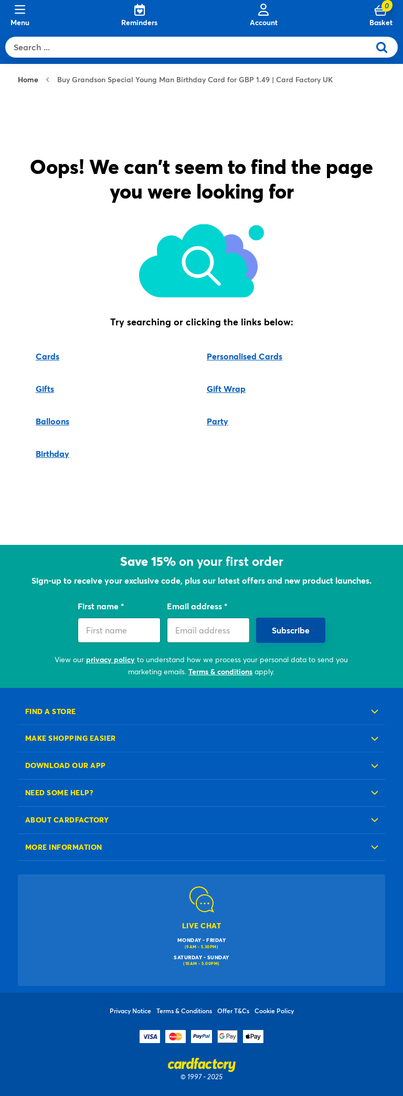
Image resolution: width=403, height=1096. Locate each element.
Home (28, 79)
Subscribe (291, 629)
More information (63, 847)
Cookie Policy (274, 1010)
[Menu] (19, 16)
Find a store (50, 711)
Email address (195, 605)
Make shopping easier (70, 738)
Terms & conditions (220, 671)
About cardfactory (67, 820)
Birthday (52, 453)
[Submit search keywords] (386, 47)
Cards (47, 355)
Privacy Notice (130, 1010)
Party (217, 420)
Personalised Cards (244, 355)
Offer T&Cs (233, 1010)
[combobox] (190, 47)
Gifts (45, 388)
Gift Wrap (226, 388)
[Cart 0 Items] (381, 16)
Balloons (52, 420)
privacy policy (110, 659)
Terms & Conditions (184, 1010)
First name (99, 605)
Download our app (65, 765)
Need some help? (59, 792)
